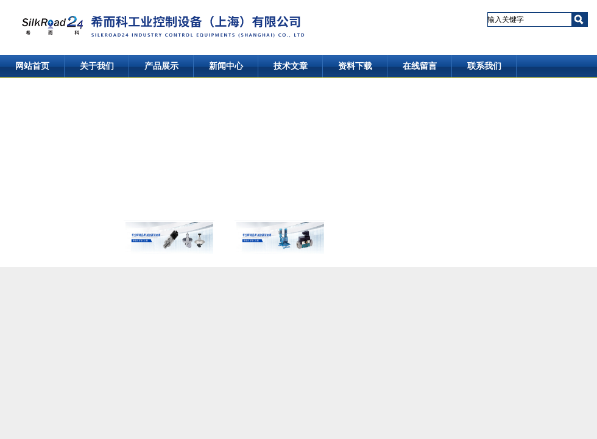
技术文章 (291, 66)
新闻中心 (226, 66)
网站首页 (32, 66)
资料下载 (355, 66)
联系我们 (484, 66)
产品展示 (161, 66)
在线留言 (420, 66)
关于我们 (97, 66)
